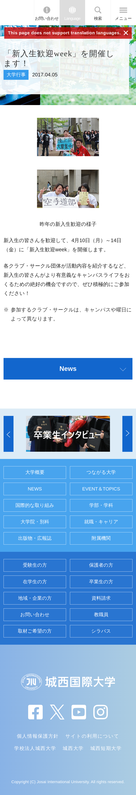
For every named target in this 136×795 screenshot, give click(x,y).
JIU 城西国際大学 (16, 12)
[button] (8, 434)
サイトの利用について (92, 736)
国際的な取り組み (34, 505)
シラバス (101, 631)
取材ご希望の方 (35, 631)
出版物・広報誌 (35, 538)
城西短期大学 (106, 748)
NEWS (35, 489)
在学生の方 (35, 581)
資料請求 (101, 598)
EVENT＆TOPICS (101, 489)
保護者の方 (101, 565)
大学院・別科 (35, 521)
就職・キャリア (101, 521)
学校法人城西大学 (35, 748)
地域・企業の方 (35, 598)
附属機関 (101, 538)
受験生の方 (35, 565)
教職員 (101, 614)
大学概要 (34, 472)
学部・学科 (101, 505)
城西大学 (73, 748)
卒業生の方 (101, 581)
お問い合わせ (47, 18)
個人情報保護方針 (38, 736)
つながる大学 (101, 472)
